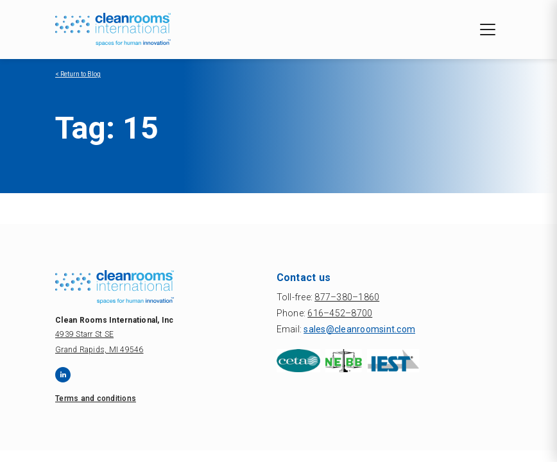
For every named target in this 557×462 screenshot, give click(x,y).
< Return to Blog (78, 74)
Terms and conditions (95, 398)
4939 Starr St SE (84, 334)
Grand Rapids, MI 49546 (99, 349)
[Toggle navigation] (488, 29)
